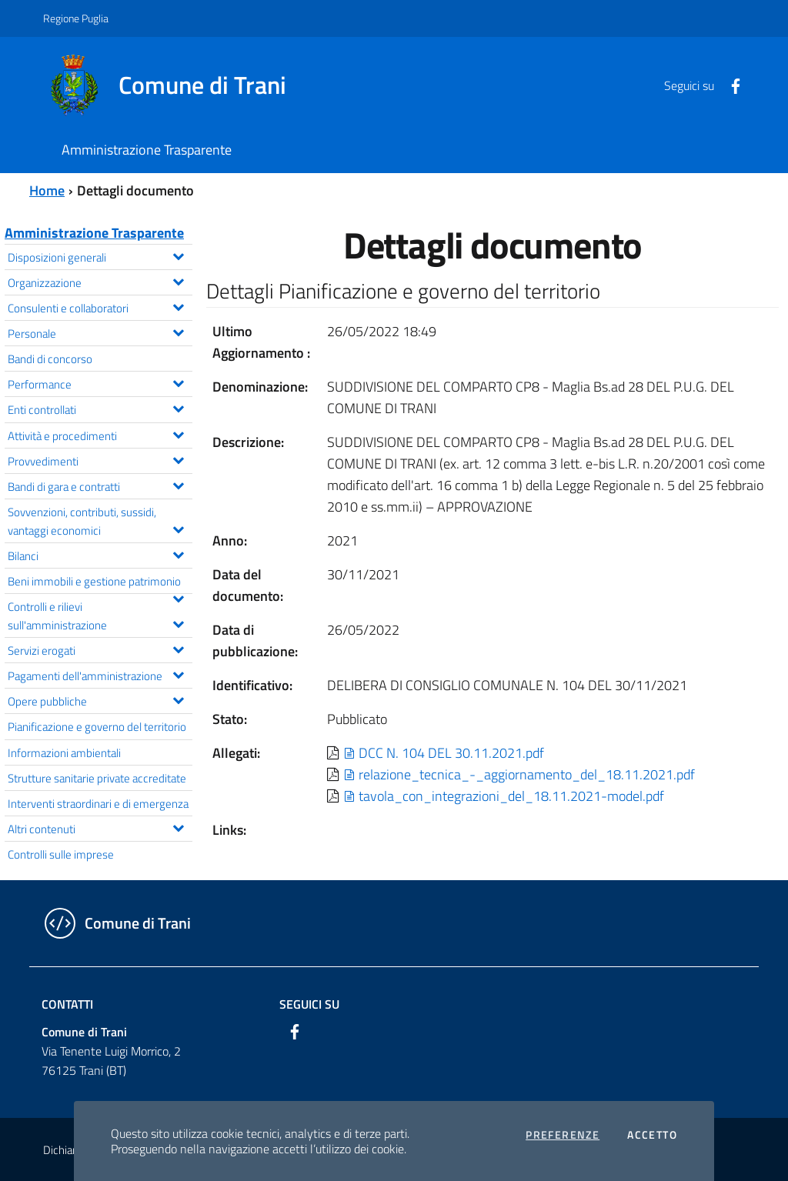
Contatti (67, 1004)
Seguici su (309, 1004)
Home (47, 190)
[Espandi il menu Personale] (178, 331)
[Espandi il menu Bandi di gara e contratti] (178, 484)
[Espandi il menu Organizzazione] (178, 280)
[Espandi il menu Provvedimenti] (178, 458)
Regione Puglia (76, 18)
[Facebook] (729, 84)
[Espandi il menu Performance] (178, 381)
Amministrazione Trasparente (94, 232)
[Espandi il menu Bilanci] (178, 553)
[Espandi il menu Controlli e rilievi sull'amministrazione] (178, 622)
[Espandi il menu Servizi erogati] (178, 648)
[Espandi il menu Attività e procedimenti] (178, 433)
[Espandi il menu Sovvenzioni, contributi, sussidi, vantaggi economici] (178, 528)
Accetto (652, 1134)
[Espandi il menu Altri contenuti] (178, 826)
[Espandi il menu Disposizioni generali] (178, 254)
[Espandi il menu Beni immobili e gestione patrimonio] (178, 597)
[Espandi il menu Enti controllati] (178, 407)
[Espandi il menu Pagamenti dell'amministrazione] (178, 673)
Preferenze (562, 1134)
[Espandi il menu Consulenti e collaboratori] (178, 305)
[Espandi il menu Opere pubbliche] (178, 698)
